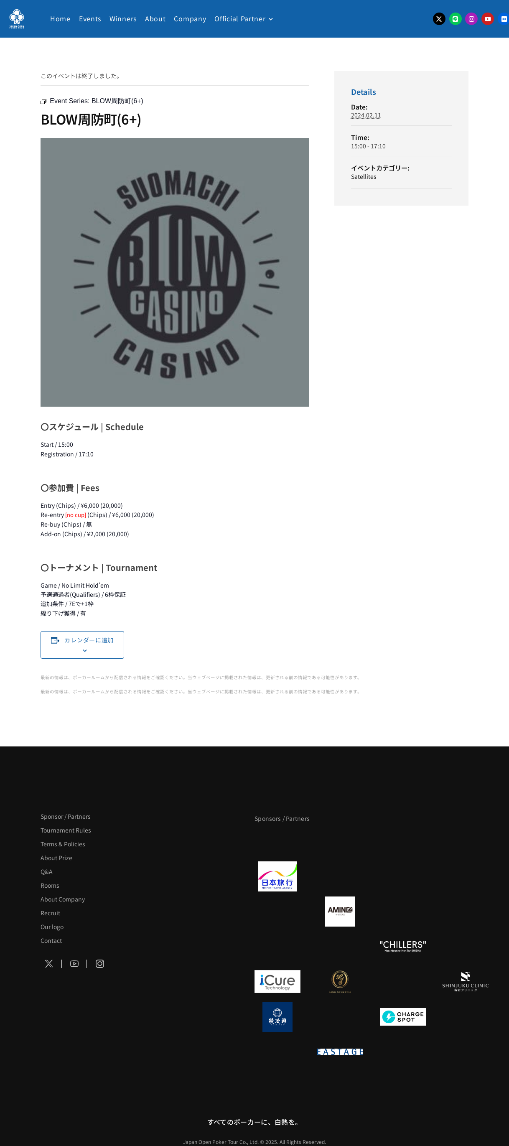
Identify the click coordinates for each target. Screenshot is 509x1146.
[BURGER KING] (277, 911)
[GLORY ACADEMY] (340, 876)
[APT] (277, 841)
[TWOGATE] (403, 876)
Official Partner (239, 18)
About (155, 18)
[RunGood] (340, 946)
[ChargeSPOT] (403, 1017)
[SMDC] (465, 1017)
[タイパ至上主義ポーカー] (465, 841)
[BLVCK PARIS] (340, 841)
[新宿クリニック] (465, 981)
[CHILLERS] (403, 946)
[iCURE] (277, 981)
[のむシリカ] (277, 946)
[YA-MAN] (465, 911)
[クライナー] (403, 911)
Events (90, 18)
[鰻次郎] (277, 1017)
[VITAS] (340, 911)
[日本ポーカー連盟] (403, 1052)
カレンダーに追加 (89, 640)
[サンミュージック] (403, 841)
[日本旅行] (277, 876)
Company (190, 18)
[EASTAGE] (340, 1052)
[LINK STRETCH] (340, 981)
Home (60, 18)
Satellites (364, 176)
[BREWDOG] (465, 876)
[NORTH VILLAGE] (340, 1017)
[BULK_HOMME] (465, 946)
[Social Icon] (49, 964)
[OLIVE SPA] (403, 981)
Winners (123, 18)
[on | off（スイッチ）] (277, 1052)
